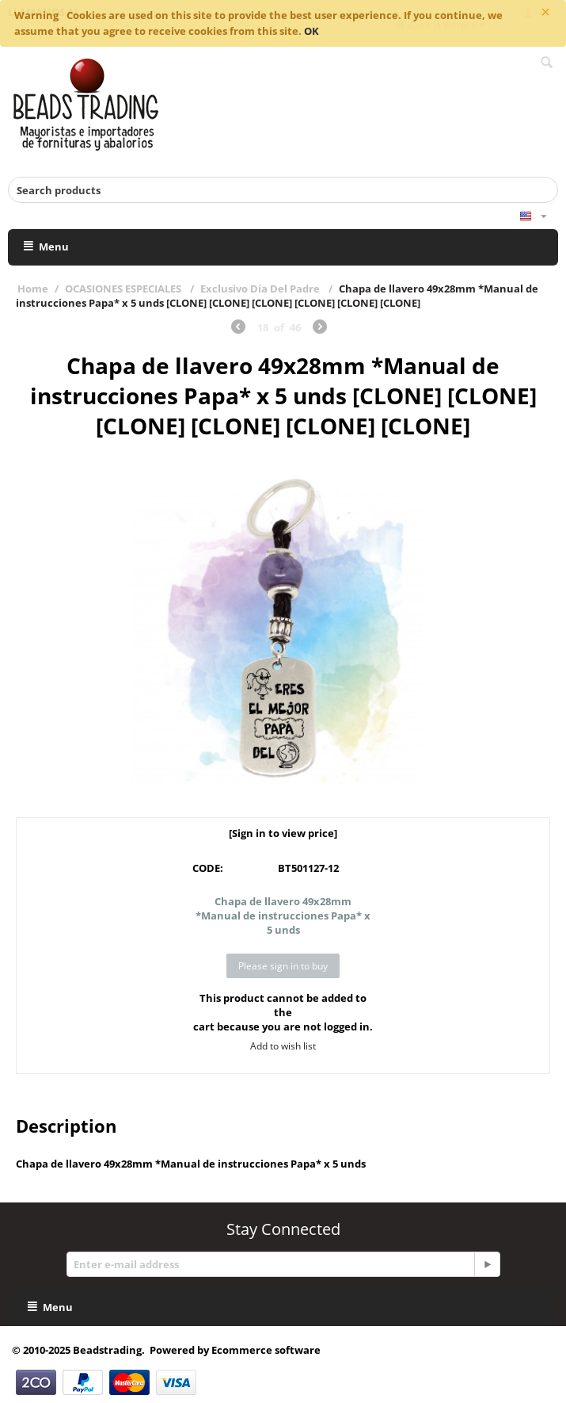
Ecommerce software (266, 1350)
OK (311, 31)
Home (32, 288)
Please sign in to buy (283, 966)
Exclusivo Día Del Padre (261, 288)
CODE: (207, 868)
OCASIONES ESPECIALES (124, 288)
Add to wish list (283, 1046)
